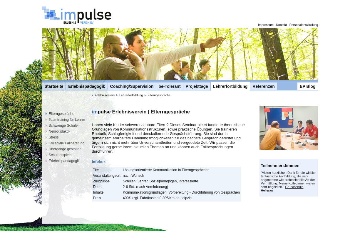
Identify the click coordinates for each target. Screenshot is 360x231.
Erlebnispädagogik (86, 86)
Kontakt (281, 25)
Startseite (54, 86)
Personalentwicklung (303, 25)
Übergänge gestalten (65, 149)
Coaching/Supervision (132, 86)
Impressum (266, 25)
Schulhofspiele (60, 155)
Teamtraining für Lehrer (67, 120)
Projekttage (197, 86)
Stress (54, 137)
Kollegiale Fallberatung (67, 143)
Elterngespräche (61, 114)
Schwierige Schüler (64, 125)
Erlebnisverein (105, 95)
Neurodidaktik (59, 131)
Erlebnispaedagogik (64, 161)
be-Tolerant (169, 86)
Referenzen (263, 86)
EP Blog (307, 86)
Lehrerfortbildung (230, 86)
